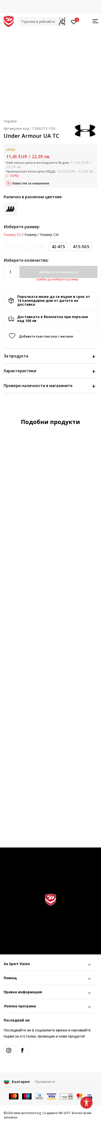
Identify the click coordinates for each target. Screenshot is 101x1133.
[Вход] (74, 21)
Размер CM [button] (49, 235)
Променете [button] (45, 1081)
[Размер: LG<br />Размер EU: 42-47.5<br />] (58, 246)
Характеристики (49, 370)
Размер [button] (31, 235)
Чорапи (10, 121)
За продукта (49, 356)
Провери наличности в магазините (49, 385)
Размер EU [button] (12, 235)
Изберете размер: (22, 227)
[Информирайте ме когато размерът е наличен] (14, 246)
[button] (42, 21)
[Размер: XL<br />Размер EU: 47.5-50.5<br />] (81, 246)
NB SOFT (64, 1113)
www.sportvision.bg (27, 1113)
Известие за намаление (30, 183)
